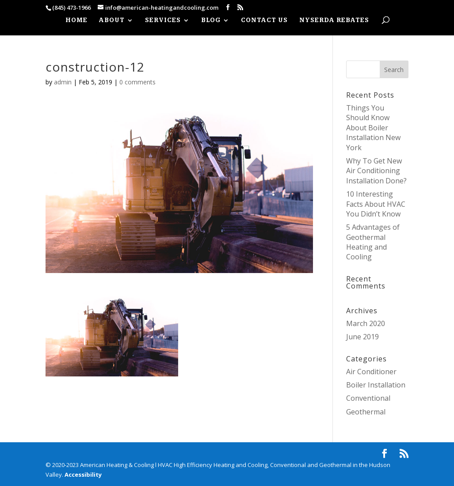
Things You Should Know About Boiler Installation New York (373, 127)
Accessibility (83, 474)
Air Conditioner (371, 371)
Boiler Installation (375, 385)
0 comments (137, 82)
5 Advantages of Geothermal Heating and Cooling (373, 242)
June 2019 (362, 337)
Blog (211, 20)
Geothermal (365, 412)
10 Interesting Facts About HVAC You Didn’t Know (375, 204)
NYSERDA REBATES (334, 20)
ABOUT (112, 20)
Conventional (368, 398)
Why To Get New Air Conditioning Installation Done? (376, 171)
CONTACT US (264, 20)
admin (63, 82)
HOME (76, 20)
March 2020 (365, 323)
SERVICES (163, 20)
